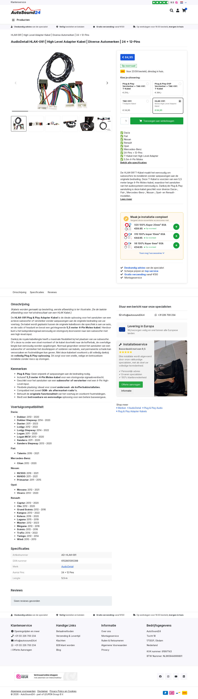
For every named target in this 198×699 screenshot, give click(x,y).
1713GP (150, 640)
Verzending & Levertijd (68, 635)
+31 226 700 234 (166, 314)
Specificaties (37, 292)
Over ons (106, 631)
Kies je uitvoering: (130, 77)
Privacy (105, 649)
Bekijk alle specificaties (133, 162)
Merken (121, 407)
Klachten (60, 640)
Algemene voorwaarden (23, 691)
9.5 (165, 2)
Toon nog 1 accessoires (151, 253)
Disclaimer (42, 691)
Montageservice (110, 635)
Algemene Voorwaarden (114, 645)
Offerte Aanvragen (22, 649)
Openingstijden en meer (27, 631)
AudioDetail (67, 566)
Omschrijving (19, 292)
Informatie (126, 390)
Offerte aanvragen (130, 384)
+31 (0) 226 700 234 (25, 635)
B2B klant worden (65, 645)
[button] (171, 10)
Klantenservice (18, 2)
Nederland (152, 645)
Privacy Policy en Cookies (63, 691)
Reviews (52, 292)
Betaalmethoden (65, 631)
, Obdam (158, 640)
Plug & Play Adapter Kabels (131, 411)
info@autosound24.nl (133, 314)
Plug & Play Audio (153, 407)
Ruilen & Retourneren (112, 640)
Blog (58, 649)
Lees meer (126, 199)
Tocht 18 (151, 635)
